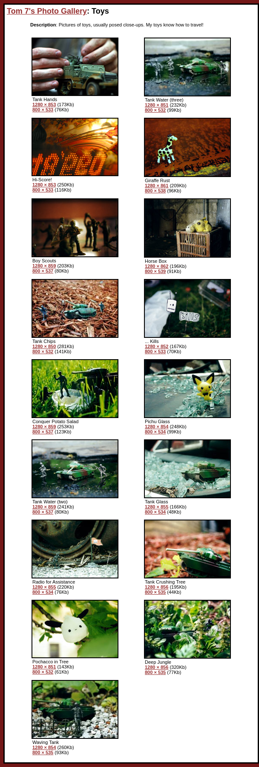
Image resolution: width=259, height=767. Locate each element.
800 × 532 (155, 110)
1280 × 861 (156, 185)
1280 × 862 (156, 266)
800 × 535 (155, 592)
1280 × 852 (156, 346)
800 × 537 (42, 270)
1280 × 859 (44, 265)
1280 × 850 (44, 346)
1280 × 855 (156, 506)
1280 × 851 (156, 104)
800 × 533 (42, 109)
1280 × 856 (156, 587)
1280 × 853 (44, 104)
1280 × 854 (156, 426)
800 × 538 (155, 190)
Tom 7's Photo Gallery (47, 11)
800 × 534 (155, 431)
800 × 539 (155, 271)
